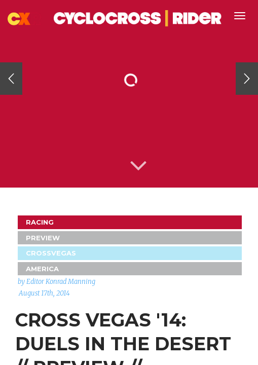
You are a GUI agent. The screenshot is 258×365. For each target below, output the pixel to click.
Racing (40, 222)
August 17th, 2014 (44, 293)
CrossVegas (51, 253)
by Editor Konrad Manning (56, 281)
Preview (43, 238)
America (42, 269)
